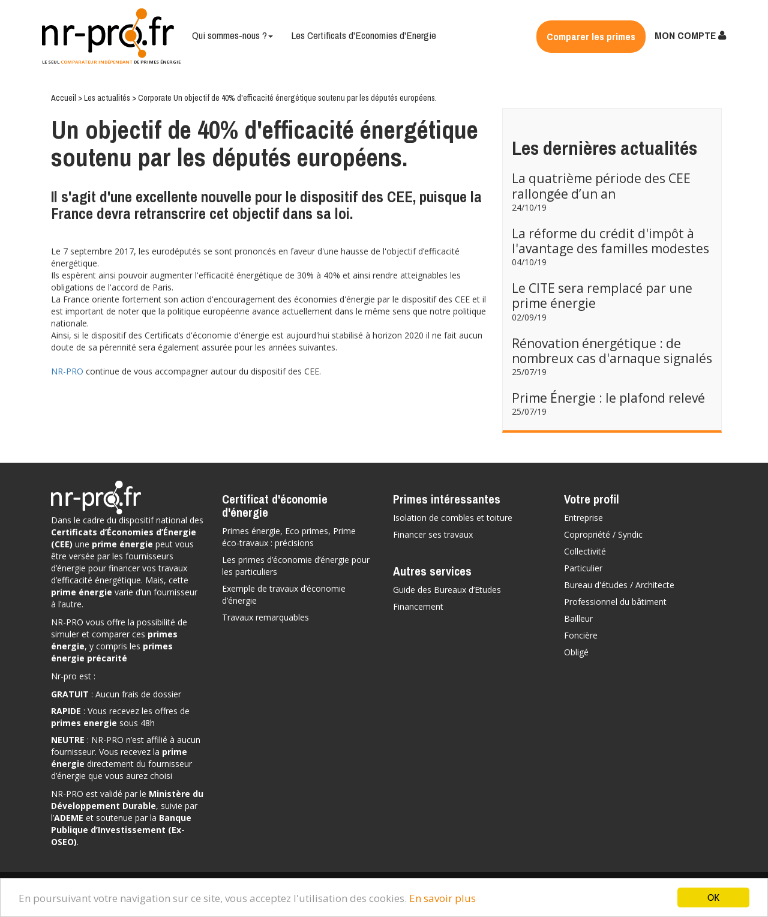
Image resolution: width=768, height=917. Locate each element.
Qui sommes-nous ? (232, 35)
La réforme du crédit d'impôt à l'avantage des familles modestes (610, 241)
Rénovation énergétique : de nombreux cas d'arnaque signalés (612, 351)
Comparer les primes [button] (591, 36)
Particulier (583, 568)
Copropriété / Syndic (603, 534)
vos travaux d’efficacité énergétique (119, 574)
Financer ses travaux (433, 534)
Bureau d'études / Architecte (619, 585)
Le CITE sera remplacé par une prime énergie (602, 295)
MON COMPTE (690, 35)
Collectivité (585, 551)
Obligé (576, 652)
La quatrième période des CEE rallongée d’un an (601, 186)
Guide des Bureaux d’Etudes (447, 589)
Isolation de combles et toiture (452, 517)
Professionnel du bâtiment (615, 601)
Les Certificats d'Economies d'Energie (363, 35)
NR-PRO (67, 371)
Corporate (155, 97)
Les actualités (108, 97)
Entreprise (583, 517)
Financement (418, 606)
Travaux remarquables (265, 617)
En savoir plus (442, 898)
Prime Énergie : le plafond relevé (608, 397)
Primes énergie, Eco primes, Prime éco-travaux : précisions (289, 537)
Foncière (581, 635)
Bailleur (578, 618)
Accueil (64, 97)
